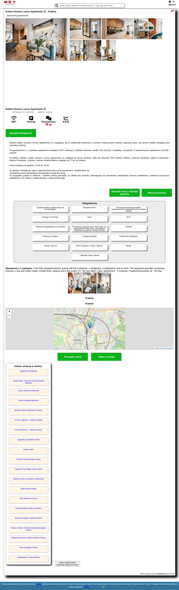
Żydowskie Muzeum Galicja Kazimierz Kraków (28, 538)
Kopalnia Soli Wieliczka (28, 371)
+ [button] (9, 312)
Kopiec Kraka (28, 449)
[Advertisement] (89, 84)
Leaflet (157, 348)
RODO (86, 587)
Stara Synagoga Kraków (28, 548)
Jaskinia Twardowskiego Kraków (28, 459)
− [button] (9, 316)
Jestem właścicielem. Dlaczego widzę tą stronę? (67, 564)
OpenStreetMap (167, 348)
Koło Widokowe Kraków (28, 499)
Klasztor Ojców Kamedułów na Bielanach (28, 479)
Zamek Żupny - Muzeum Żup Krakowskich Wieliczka (28, 382)
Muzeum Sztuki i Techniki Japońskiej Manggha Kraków (28, 529)
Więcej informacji (157, 193)
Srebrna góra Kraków (28, 489)
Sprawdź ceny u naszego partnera (124, 192)
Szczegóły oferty (73, 357)
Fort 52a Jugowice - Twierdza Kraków (29, 420)
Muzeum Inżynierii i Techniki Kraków (28, 518)
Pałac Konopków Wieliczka (28, 400)
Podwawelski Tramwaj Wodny (28, 557)
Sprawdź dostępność (21, 133)
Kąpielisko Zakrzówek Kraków (28, 440)
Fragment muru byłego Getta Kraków (28, 469)
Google (38, 584)
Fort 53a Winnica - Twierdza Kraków (28, 430)
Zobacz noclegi (106, 357)
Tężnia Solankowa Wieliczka (28, 391)
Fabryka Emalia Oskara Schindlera (28, 508)
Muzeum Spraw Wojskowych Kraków (28, 410)
